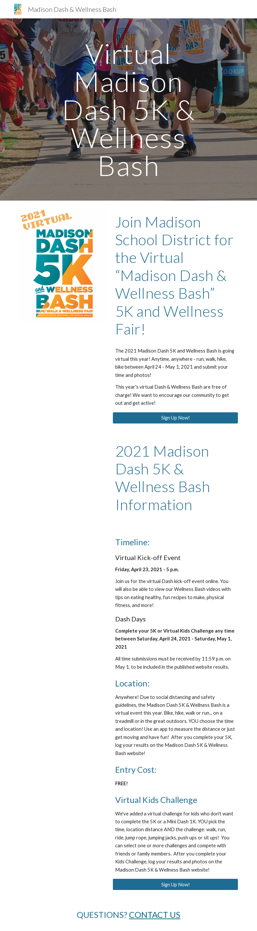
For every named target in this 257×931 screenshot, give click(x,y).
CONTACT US (154, 915)
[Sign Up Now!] (175, 417)
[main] (128, 109)
